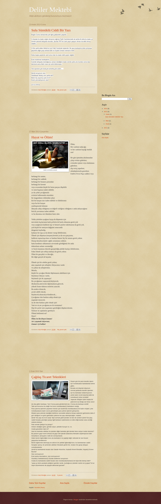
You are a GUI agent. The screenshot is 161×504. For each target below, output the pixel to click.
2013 (106, 111)
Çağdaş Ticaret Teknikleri (48, 377)
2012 (106, 128)
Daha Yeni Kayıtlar (37, 483)
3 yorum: (60, 475)
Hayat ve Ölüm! (42, 137)
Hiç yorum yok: (62, 90)
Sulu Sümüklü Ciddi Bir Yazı (51, 30)
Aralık (108, 114)
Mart (107, 121)
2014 (106, 108)
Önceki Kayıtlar (90, 483)
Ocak (107, 124)
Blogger (75, 499)
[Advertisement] (63, 112)
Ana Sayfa (64, 483)
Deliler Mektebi (50, 9)
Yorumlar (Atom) (39, 487)
